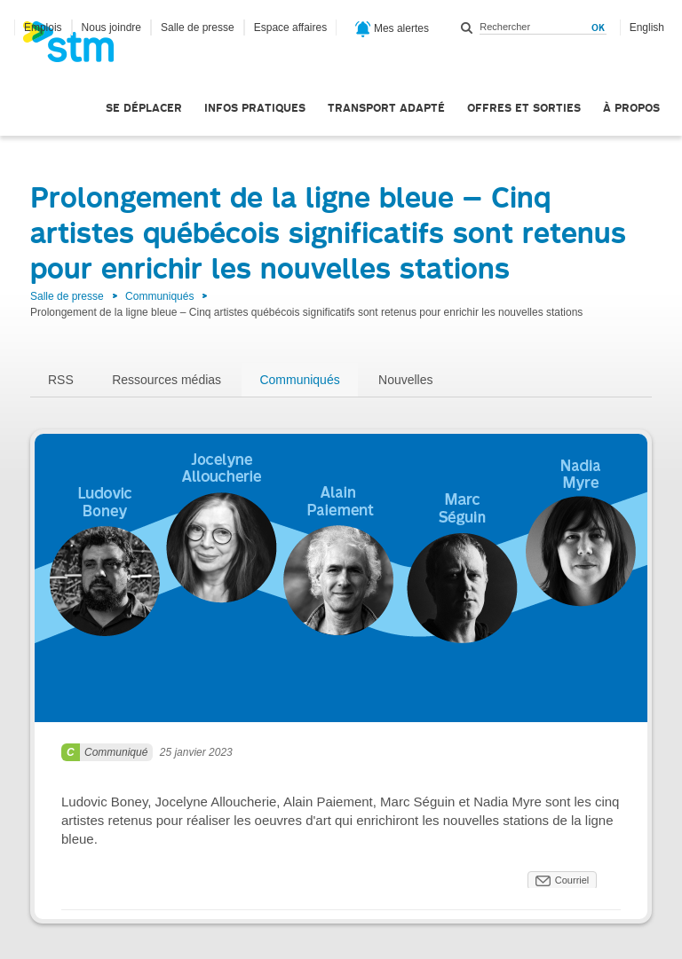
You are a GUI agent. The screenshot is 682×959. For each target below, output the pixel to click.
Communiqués (159, 296)
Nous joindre (111, 27)
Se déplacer (144, 107)
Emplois (43, 27)
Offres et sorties (524, 107)
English (647, 27)
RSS (61, 380)
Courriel (572, 880)
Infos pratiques (254, 107)
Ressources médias (166, 380)
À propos (631, 107)
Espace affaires (291, 27)
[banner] (77, 47)
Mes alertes (392, 29)
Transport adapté (386, 107)
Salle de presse (197, 27)
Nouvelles (405, 380)
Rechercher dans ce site (467, 27)
